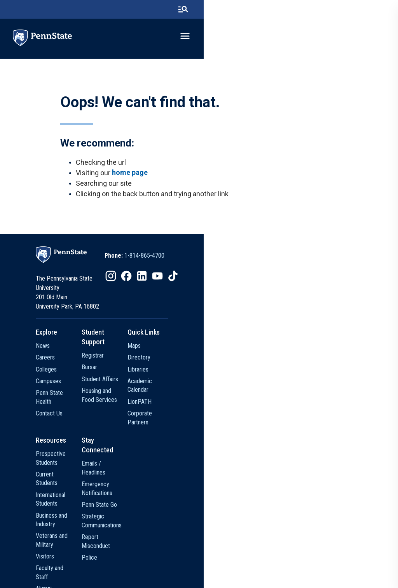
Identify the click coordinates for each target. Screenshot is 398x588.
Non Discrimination (224, 563)
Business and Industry (88, 473)
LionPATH (261, 393)
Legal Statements (305, 563)
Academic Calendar (272, 382)
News (69, 346)
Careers (71, 358)
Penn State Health (84, 393)
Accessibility (265, 563)
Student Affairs (173, 370)
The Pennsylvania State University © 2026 (199, 577)
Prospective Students (88, 437)
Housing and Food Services (188, 382)
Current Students (82, 450)
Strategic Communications (187, 473)
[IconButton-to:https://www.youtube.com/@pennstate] (255, 287)
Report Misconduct (178, 485)
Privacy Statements (175, 563)
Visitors (71, 497)
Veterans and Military (87, 485)
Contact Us (75, 405)
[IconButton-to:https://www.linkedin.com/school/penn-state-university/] (239, 287)
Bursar (163, 358)
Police (163, 497)
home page (132, 180)
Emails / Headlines (177, 437)
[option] (232, 267)
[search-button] (374, 10)
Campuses (74, 382)
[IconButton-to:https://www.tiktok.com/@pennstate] (270, 287)
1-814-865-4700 (242, 266)
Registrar (166, 346)
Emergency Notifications (185, 450)
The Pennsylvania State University (111, 563)
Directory (260, 358)
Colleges (72, 370)
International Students (88, 461)
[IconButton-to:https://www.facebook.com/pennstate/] (224, 287)
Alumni (70, 520)
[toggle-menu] (376, 38)
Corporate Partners (272, 405)
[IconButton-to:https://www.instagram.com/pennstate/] (208, 287)
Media (69, 532)
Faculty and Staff (82, 509)
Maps (255, 346)
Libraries (259, 370)
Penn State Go (173, 461)
